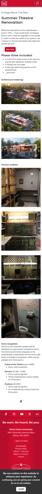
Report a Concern (21, 454)
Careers (21, 456)
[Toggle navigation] (37, 3)
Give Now (10, 49)
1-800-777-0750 (20, 441)
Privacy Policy (21, 448)
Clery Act (25, 451)
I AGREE (21, 489)
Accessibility (21, 446)
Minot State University (20, 429)
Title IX (16, 451)
